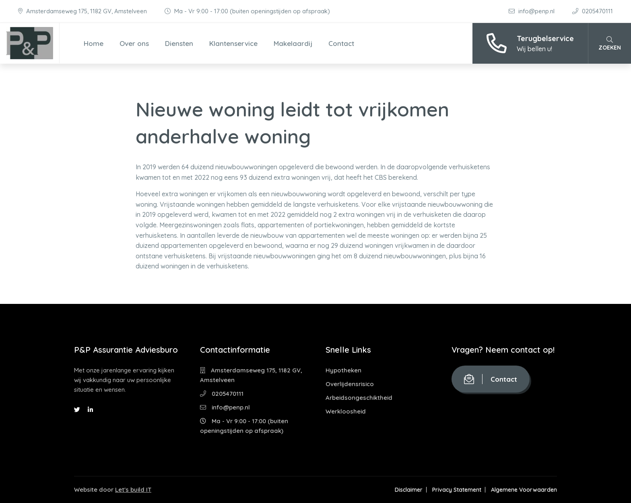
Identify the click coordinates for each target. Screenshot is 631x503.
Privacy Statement (456, 489)
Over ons (134, 43)
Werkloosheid (346, 411)
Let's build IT (133, 489)
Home (93, 43)
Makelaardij (293, 43)
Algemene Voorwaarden (524, 489)
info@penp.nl (532, 11)
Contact (341, 43)
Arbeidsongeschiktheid (359, 397)
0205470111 (592, 11)
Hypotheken (343, 370)
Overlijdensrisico (350, 384)
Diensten (179, 43)
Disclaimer (409, 489)
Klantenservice (233, 43)
